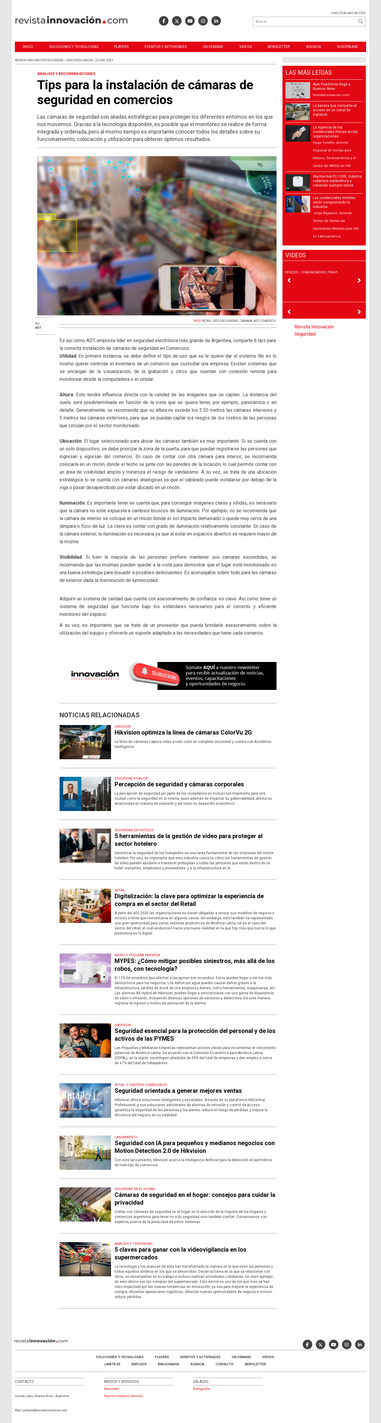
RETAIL (207, 321)
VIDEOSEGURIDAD (225, 321)
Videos (245, 47)
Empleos (139, 1364)
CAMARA (246, 321)
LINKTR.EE (112, 1364)
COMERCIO (268, 321)
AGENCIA (197, 1364)
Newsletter (279, 47)
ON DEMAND (213, 47)
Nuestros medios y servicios (123, 1396)
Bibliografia (201, 1389)
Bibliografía (168, 1364)
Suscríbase (347, 47)
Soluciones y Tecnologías (73, 47)
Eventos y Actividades (166, 47)
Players (121, 47)
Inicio (28, 47)
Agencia (313, 47)
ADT (256, 321)
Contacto (224, 1364)
